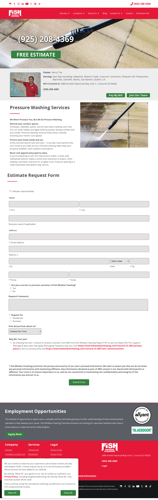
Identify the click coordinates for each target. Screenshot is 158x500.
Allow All (12, 493)
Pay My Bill (116, 95)
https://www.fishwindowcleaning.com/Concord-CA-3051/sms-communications (85, 350)
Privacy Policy (56, 456)
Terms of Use (56, 451)
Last (82, 210)
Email (72, 280)
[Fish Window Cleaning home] (15, 13)
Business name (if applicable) (22, 224)
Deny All (68, 493)
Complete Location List (15, 456)
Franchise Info (142, 13)
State (112, 266)
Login (104, 467)
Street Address (16, 242)
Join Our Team (138, 95)
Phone (12, 280)
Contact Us (115, 13)
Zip (132, 266)
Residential (16, 320)
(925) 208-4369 (140, 3)
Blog (105, 13)
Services (63, 13)
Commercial (33, 451)
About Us (92, 13)
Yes (13, 288)
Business (15, 323)
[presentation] (79, 359)
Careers (129, 13)
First (12, 210)
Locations (77, 13)
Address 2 (13, 254)
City (10, 266)
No (13, 291)
